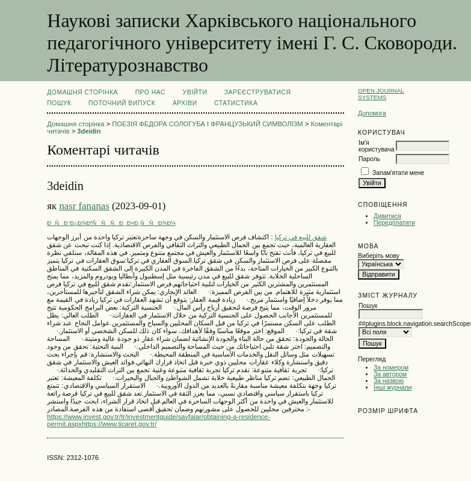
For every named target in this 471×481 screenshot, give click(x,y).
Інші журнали (392, 387)
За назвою (389, 381)
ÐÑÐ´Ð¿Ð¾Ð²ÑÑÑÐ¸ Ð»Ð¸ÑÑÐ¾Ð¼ (111, 222)
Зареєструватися (257, 92)
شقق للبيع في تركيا (301, 236)
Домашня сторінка (82, 92)
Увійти (195, 92)
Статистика (235, 103)
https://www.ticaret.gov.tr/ (119, 423)
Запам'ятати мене (398, 173)
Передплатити (394, 222)
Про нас (150, 92)
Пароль (369, 159)
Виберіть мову (378, 256)
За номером (391, 367)
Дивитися (387, 216)
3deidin (88, 131)
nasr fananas (84, 206)
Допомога (372, 113)
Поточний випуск (121, 103)
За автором (390, 374)
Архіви (185, 103)
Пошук (59, 103)
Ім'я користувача (376, 146)
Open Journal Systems (381, 93)
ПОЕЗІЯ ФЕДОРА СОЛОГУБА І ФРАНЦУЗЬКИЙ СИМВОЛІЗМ (207, 123)
